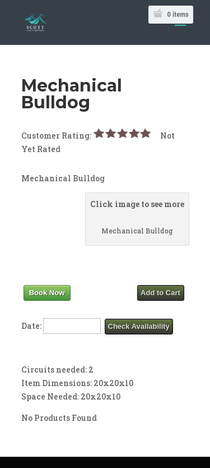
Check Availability (139, 326)
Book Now (47, 292)
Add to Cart (160, 292)
